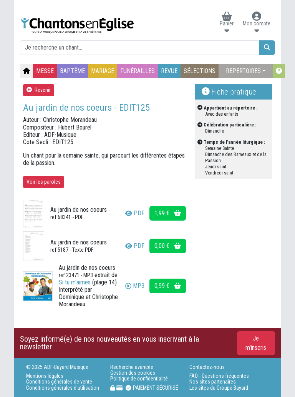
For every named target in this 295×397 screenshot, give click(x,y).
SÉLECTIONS (199, 71)
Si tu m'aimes (75, 282)
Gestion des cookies (132, 373)
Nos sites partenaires (212, 382)
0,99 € (167, 285)
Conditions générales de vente (59, 382)
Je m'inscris (255, 343)
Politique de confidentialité (139, 379)
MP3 (134, 285)
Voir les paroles (44, 182)
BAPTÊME (72, 71)
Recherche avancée (131, 367)
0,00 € (167, 245)
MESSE (45, 71)
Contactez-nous (207, 367)
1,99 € (167, 213)
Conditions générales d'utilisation (62, 388)
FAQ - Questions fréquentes (219, 376)
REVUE (169, 71)
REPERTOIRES (243, 71)
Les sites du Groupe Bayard (218, 388)
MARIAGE (102, 71)
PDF (134, 213)
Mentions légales (44, 376)
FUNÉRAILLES (137, 71)
